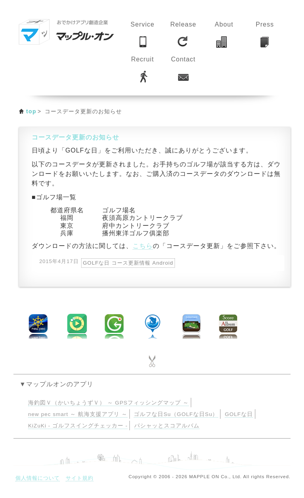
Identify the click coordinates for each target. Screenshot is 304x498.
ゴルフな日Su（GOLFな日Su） (176, 414)
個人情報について (37, 478)
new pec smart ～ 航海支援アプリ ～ (77, 414)
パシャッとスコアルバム (167, 426)
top (31, 111)
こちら (143, 245)
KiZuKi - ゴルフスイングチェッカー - (77, 426)
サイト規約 (79, 478)
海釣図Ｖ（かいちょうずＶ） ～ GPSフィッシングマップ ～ (108, 403)
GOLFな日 (239, 414)
